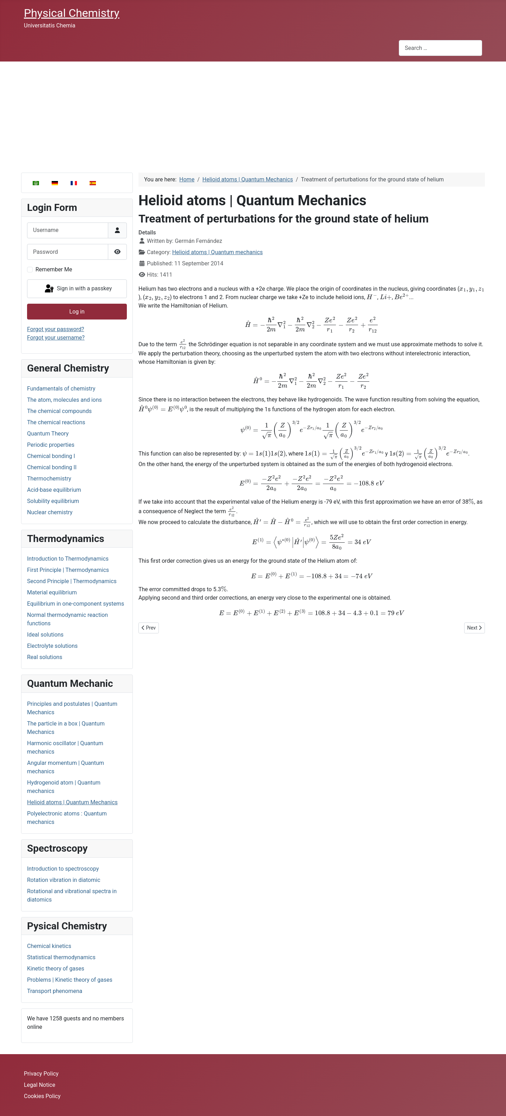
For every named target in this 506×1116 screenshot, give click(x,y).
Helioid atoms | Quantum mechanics (217, 252)
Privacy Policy (41, 1073)
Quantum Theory (48, 433)
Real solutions (44, 657)
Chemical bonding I (51, 456)
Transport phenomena (54, 991)
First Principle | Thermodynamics (68, 570)
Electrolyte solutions (52, 646)
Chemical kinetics (49, 946)
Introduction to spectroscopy (63, 868)
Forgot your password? (55, 329)
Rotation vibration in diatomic (63, 880)
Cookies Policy (42, 1096)
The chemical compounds (59, 411)
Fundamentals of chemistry (61, 388)
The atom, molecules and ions (64, 399)
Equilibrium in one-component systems (75, 603)
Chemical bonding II (52, 467)
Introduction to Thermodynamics (68, 558)
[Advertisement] (253, 114)
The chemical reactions (56, 422)
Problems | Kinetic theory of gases (69, 979)
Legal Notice (39, 1085)
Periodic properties (50, 444)
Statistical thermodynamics (61, 957)
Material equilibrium (52, 592)
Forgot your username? (56, 337)
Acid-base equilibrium (54, 489)
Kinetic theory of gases (55, 968)
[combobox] (440, 48)
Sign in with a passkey (78, 289)
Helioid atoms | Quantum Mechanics (72, 802)
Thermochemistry (49, 478)
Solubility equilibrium (53, 501)
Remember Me (53, 269)
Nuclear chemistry (49, 512)
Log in (76, 311)
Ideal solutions (45, 634)
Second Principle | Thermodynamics (72, 581)
